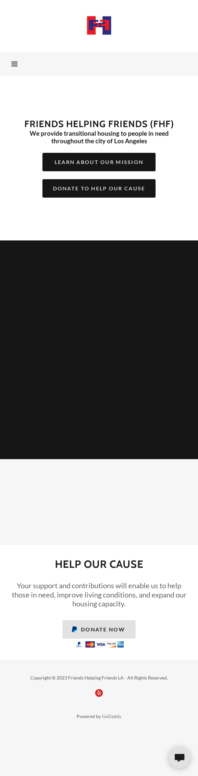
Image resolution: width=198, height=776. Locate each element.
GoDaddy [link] (111, 716)
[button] (14, 63)
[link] (99, 26)
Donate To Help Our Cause (99, 188)
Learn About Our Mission (99, 162)
